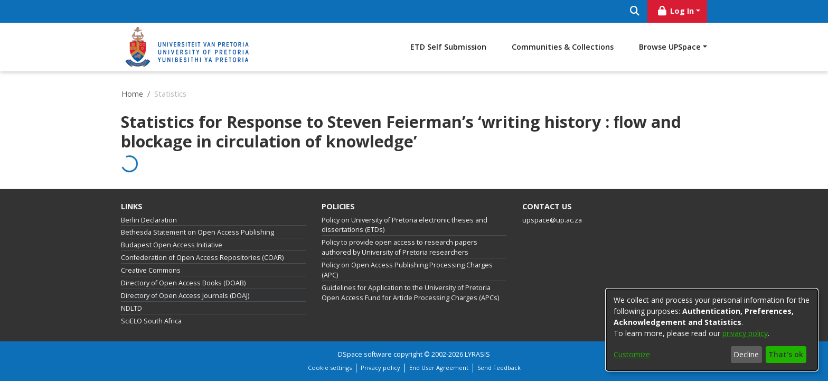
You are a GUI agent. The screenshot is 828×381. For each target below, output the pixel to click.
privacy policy (745, 333)
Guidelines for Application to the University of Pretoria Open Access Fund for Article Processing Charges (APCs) (410, 292)
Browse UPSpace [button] (670, 47)
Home (132, 94)
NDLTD (131, 308)
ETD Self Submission (448, 47)
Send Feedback (499, 367)
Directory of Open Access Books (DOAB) (183, 282)
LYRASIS (477, 354)
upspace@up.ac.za (552, 220)
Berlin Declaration (149, 220)
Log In (675, 11)
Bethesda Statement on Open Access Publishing (197, 232)
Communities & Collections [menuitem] (563, 47)
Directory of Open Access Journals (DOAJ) (185, 295)
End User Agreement (438, 367)
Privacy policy (380, 367)
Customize (632, 354)
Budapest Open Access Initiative (171, 244)
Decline (746, 354)
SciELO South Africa (151, 321)
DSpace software (365, 354)
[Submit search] (634, 11)
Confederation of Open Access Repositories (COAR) (202, 257)
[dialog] (711, 329)
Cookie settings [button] (330, 367)
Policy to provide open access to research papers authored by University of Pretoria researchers (399, 247)
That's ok (785, 354)
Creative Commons (151, 270)
